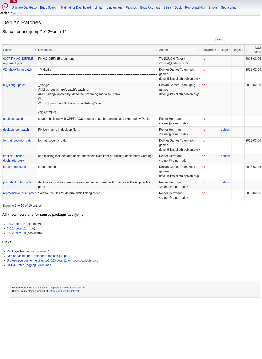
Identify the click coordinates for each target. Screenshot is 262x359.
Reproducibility (195, 7)
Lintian (98, 7)
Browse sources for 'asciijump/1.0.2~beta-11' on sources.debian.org (52, 260)
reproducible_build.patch (19, 193)
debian (225, 129)
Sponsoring (228, 7)
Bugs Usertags (150, 7)
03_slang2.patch (14, 85)
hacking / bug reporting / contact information (62, 287)
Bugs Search (49, 7)
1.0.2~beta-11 (16, 228)
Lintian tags (114, 7)
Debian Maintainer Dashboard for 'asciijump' (36, 256)
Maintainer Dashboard (76, 7)
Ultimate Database (24, 7)
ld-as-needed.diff (14, 166)
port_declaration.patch (18, 182)
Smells (213, 7)
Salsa (167, 7)
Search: (220, 39)
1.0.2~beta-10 (16, 233)
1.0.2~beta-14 (16, 223)
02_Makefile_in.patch (17, 69)
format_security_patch (18, 140)
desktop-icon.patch (16, 129)
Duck (178, 7)
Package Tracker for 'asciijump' (28, 251)
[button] (35, 50)
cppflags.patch (13, 118)
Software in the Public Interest (64, 291)
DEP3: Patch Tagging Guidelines (29, 265)
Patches (131, 7)
